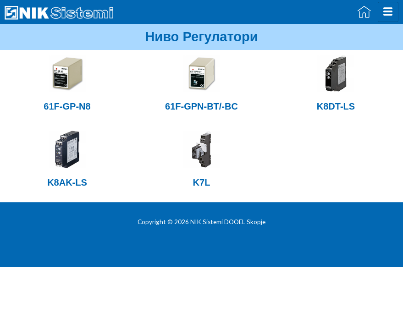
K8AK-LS (67, 182)
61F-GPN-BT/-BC (201, 106)
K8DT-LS (336, 106)
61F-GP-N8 (67, 106)
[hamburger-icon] (388, 12)
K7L (201, 182)
